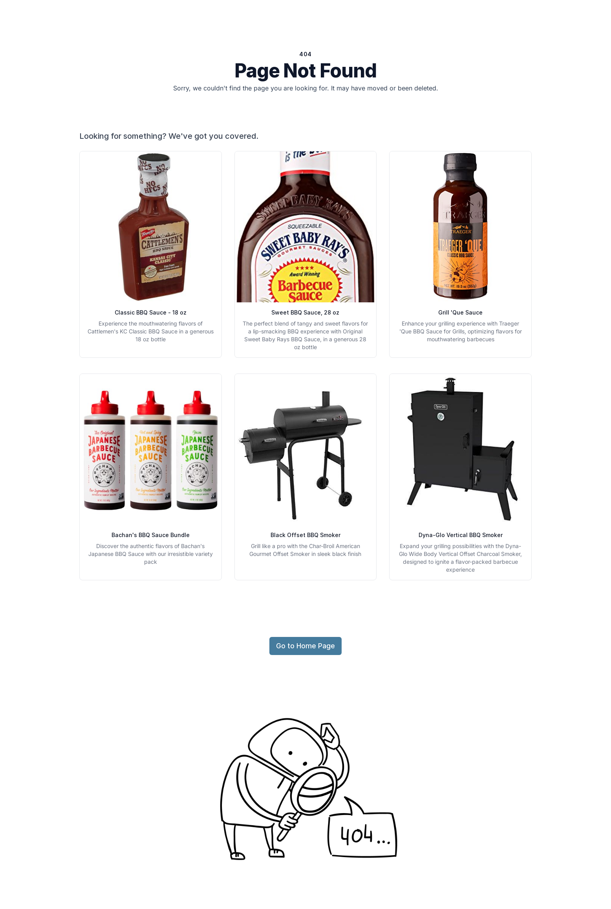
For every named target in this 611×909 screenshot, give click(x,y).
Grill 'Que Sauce (460, 312)
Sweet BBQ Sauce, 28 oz (305, 312)
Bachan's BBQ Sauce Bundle (151, 535)
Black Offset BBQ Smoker (305, 535)
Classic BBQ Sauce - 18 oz (151, 312)
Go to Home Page (305, 646)
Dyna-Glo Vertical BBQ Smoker (461, 535)
